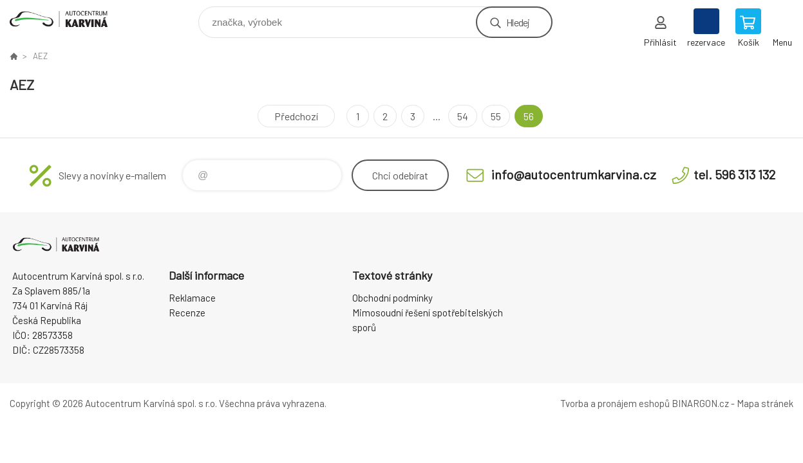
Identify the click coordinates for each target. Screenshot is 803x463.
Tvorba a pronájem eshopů (615, 403)
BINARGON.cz (700, 403)
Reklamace (192, 298)
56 (529, 116)
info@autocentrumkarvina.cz (573, 174)
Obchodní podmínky (392, 298)
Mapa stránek (765, 403)
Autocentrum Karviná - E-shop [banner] (67, 19)
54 (462, 116)
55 (496, 116)
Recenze (187, 312)
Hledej (517, 22)
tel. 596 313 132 (734, 174)
